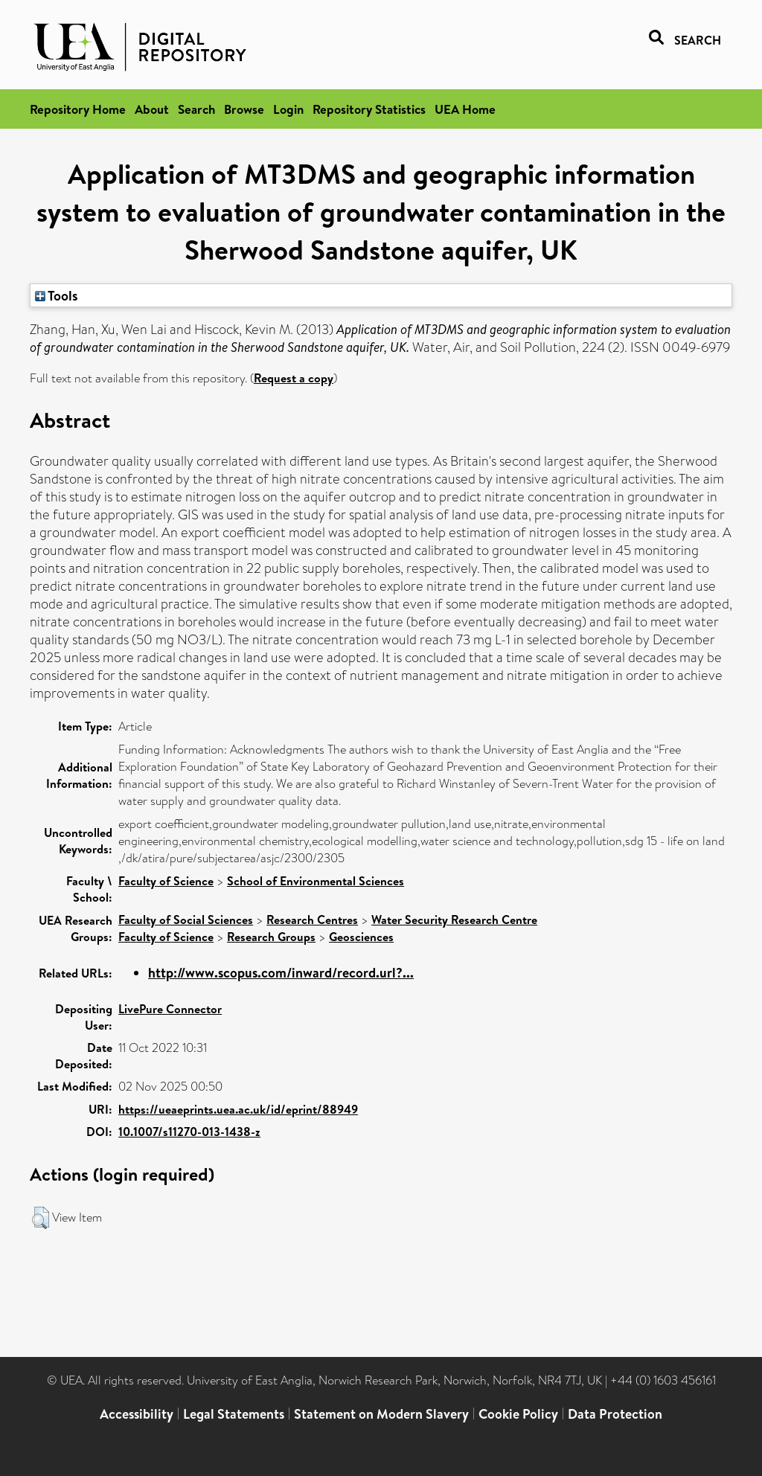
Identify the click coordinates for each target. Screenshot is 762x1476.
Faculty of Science (166, 881)
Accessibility (136, 1414)
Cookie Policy (518, 1414)
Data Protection (615, 1414)
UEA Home (465, 109)
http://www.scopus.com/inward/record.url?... (281, 972)
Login (288, 109)
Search (196, 109)
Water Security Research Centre (454, 919)
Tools (56, 295)
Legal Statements (233, 1414)
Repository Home (78, 109)
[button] (40, 1218)
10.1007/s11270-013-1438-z (189, 1131)
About (152, 109)
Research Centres (312, 919)
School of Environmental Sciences (315, 881)
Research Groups (271, 936)
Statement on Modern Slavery (381, 1414)
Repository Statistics (369, 109)
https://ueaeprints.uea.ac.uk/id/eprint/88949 (238, 1109)
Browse (244, 109)
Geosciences (361, 936)
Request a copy (293, 378)
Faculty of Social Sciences (185, 919)
